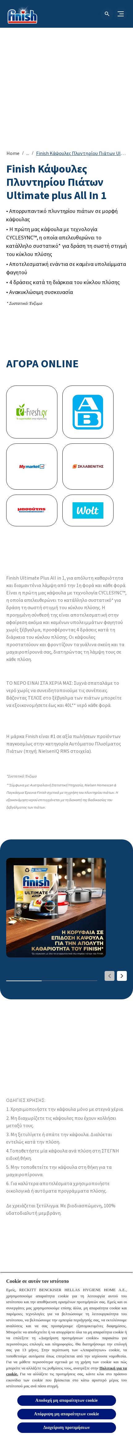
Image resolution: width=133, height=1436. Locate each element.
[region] (66, 1354)
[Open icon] (107, 14)
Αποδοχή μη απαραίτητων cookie (66, 1400)
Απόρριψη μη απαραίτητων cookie (66, 1414)
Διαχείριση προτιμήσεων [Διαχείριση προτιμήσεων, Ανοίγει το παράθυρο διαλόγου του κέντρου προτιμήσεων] (66, 1427)
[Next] (122, 976)
